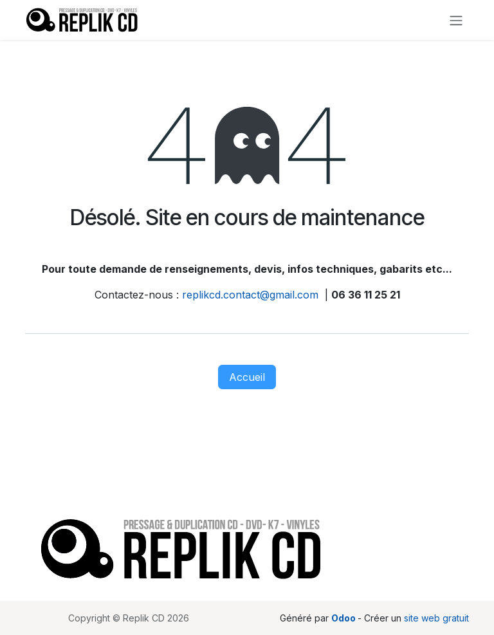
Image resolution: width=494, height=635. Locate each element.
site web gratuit (436, 617)
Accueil (247, 377)
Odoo (344, 617)
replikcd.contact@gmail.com (250, 294)
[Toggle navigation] (456, 19)
